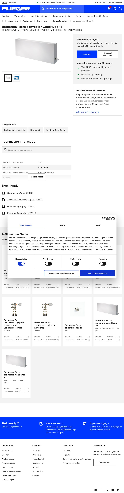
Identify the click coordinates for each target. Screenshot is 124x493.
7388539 (22, 388)
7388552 (83, 337)
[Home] (2, 21)
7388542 (22, 285)
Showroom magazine (71, 463)
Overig (20, 193)
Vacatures (36, 451)
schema (20, 206)
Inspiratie (66, 455)
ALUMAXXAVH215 (83, 288)
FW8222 (22, 392)
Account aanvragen (108, 54)
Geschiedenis (37, 463)
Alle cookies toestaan (97, 273)
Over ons (98, 2)
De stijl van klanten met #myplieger (77, 459)
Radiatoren (27, 21)
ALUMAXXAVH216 (52, 340)
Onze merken (7, 467)
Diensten (5, 455)
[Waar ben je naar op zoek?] (65, 9)
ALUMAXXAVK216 (52, 288)
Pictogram (22, 213)
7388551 (52, 337)
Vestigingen (107, 2)
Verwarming (13, 21)
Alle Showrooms (8, 463)
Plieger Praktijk (38, 459)
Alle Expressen (8, 459)
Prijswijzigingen (8, 480)
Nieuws (35, 467)
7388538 (113, 337)
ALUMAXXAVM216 (22, 340)
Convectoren (42, 21)
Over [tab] (98, 225)
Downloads (35, 130)
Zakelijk (4, 2)
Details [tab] (62, 225)
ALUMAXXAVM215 (113, 288)
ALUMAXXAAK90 (83, 340)
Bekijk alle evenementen (11, 471)
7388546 (113, 285)
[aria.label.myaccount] (109, 8)
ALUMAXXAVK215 (22, 288)
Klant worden (7, 451)
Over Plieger (37, 455)
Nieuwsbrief (105, 462)
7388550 (83, 285)
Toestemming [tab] (26, 225)
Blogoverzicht (37, 471)
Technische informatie (15, 130)
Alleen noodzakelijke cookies (61, 273)
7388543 (52, 285)
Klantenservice (117, 2)
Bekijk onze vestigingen (87, 112)
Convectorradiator (60, 21)
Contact (35, 475)
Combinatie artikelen (56, 130)
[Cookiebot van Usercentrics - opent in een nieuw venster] (104, 218)
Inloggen (87, 54)
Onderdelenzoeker (9, 475)
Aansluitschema (24, 199)
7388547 (22, 337)
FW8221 (113, 340)
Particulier (12, 2)
